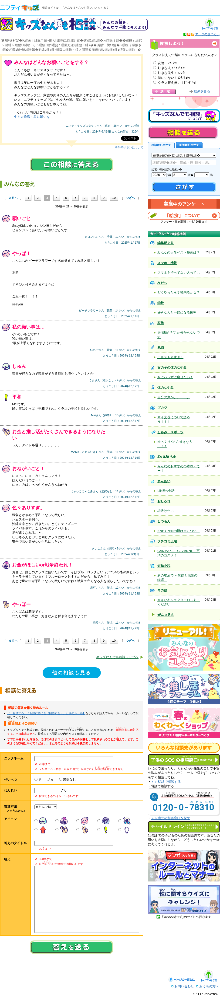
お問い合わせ (184, 995)
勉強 (160, 347)
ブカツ (162, 407)
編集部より (165, 243)
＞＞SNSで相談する (166, 781)
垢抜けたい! (166, 511)
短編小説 (163, 566)
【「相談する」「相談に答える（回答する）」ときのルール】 (46, 713)
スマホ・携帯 (167, 263)
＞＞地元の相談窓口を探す (170, 818)
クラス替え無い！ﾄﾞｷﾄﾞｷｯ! (177, 82)
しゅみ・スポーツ (170, 432)
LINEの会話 (166, 491)
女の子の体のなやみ (172, 367)
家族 (160, 323)
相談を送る (183, 132)
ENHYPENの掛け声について (178, 531)
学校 (160, 303)
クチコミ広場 (167, 541)
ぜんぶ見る (165, 615)
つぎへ (130, 197)
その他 (162, 590)
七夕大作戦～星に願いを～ (33, 117)
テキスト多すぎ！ (170, 357)
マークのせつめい (207, 34)
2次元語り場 (166, 456)
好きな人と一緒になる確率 (176, 312)
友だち (162, 283)
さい (63, 790)
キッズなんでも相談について (184, 116)
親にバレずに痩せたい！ (175, 377)
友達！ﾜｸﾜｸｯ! (167, 63)
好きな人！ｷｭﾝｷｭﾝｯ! (172, 68)
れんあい (163, 481)
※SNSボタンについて (129, 147)
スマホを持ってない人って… (178, 272)
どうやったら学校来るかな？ (178, 292)
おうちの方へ (209, 995)
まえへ (12, 197)
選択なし (69, 779)
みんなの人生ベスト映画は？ (178, 252)
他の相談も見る (71, 672)
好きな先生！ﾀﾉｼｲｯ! (172, 73)
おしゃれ (163, 501)
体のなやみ (165, 387)
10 (114, 197)
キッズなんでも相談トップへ (117, 657)
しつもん (163, 521)
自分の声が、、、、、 (173, 397)
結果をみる (202, 91)
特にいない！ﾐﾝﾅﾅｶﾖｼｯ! (174, 78)
